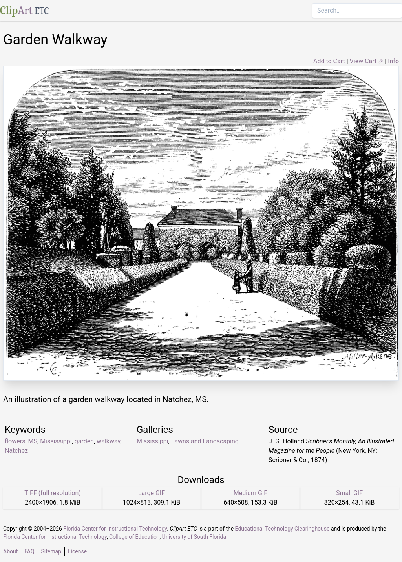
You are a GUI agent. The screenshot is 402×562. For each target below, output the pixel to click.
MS (32, 441)
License (77, 551)
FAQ (29, 551)
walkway (108, 441)
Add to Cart (329, 61)
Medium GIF (250, 493)
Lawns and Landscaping (205, 441)
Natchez (16, 450)
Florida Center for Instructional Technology (115, 528)
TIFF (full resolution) (52, 493)
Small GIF (349, 493)
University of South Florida (194, 537)
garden (84, 441)
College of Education (134, 537)
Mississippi (56, 441)
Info (393, 61)
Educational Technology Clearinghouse (282, 528)
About (10, 551)
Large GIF (151, 493)
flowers (15, 441)
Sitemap (51, 551)
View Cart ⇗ (367, 61)
